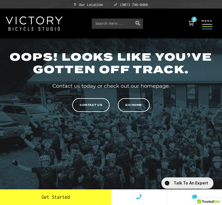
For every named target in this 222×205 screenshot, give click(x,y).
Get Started (56, 197)
